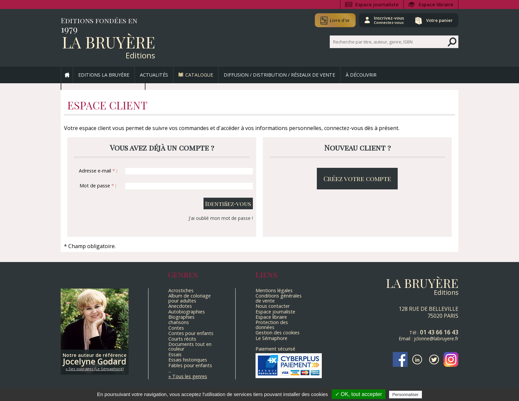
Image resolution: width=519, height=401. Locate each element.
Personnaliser (405, 394)
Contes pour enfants (190, 333)
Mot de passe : (98, 185)
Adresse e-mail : (98, 170)
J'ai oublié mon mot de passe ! (221, 218)
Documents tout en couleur (189, 346)
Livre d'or (340, 20)
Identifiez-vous (228, 203)
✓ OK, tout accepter (358, 394)
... (169, 371)
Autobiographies (186, 311)
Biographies (181, 317)
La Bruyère (108, 41)
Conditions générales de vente (279, 298)
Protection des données (272, 324)
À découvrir (361, 75)
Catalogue (199, 75)
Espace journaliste (377, 4)
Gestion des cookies (278, 332)
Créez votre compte (357, 178)
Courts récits (182, 339)
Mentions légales (274, 290)
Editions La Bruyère (103, 75)
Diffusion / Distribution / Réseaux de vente (279, 75)
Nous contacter (273, 306)
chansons (178, 322)
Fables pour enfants (190, 365)
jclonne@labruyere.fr (436, 338)
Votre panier (439, 20)
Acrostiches (181, 290)
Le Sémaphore (271, 338)
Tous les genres (189, 376)
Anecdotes (180, 306)
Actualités (154, 75)
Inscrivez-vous (389, 20)
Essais (175, 354)
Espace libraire (436, 4)
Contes (176, 328)
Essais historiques (187, 360)
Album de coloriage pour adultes (189, 298)
